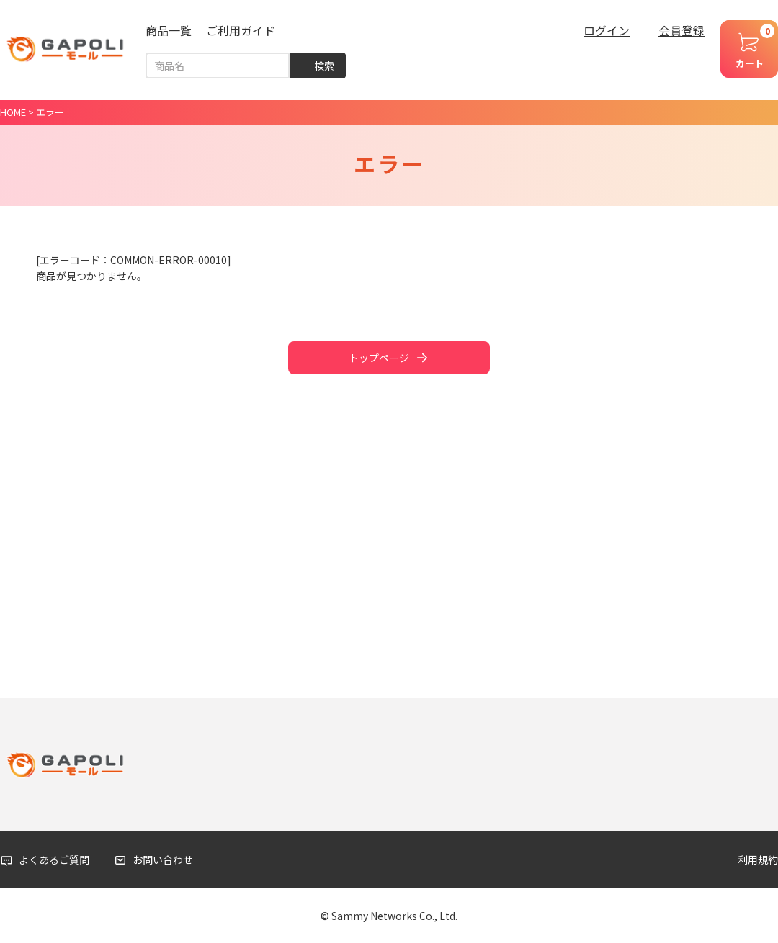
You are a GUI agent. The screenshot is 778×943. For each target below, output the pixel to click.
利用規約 (758, 859)
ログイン (607, 30)
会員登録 (681, 30)
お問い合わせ (163, 859)
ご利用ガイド (240, 30)
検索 (324, 65)
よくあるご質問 (54, 859)
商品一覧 (169, 30)
